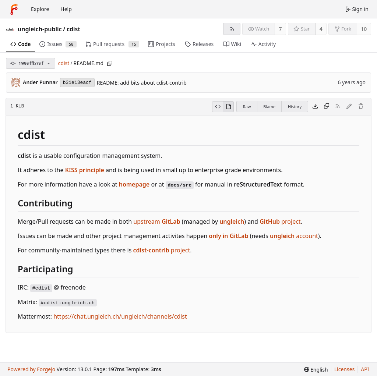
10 (364, 28)
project (280, 221)
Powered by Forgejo (31, 369)
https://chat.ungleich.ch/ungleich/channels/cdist (120, 316)
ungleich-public (40, 29)
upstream (156, 221)
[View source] (217, 106)
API (365, 369)
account (294, 236)
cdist (73, 29)
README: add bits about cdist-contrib (142, 82)
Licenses (344, 369)
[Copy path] (110, 63)
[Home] (14, 9)
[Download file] (315, 106)
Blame (269, 106)
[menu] (316, 369)
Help (66, 9)
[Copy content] (326, 106)
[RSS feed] (231, 29)
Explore (40, 9)
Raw (247, 106)
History (295, 106)
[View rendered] (228, 106)
